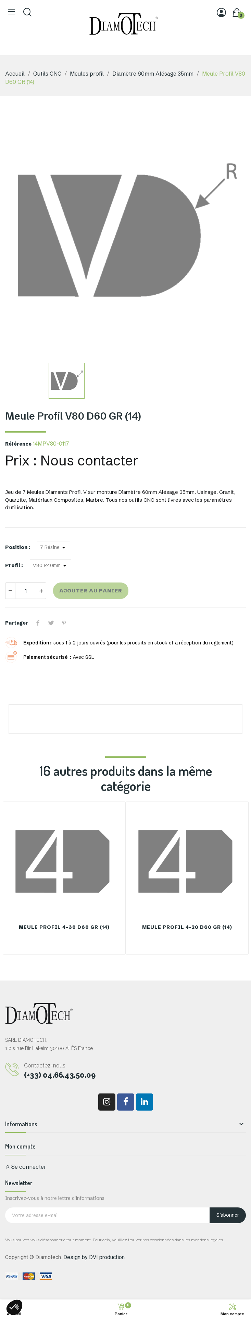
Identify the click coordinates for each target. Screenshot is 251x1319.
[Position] (53, 547)
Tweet (51, 623)
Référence (18, 444)
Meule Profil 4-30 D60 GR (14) (64, 927)
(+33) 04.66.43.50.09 (60, 1075)
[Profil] (50, 565)
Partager (38, 623)
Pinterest (64, 623)
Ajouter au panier (90, 590)
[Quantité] (25, 590)
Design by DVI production (94, 1257)
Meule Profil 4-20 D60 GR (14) (187, 927)
